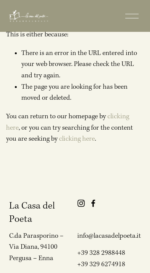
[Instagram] (81, 203)
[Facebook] (93, 203)
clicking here (77, 139)
